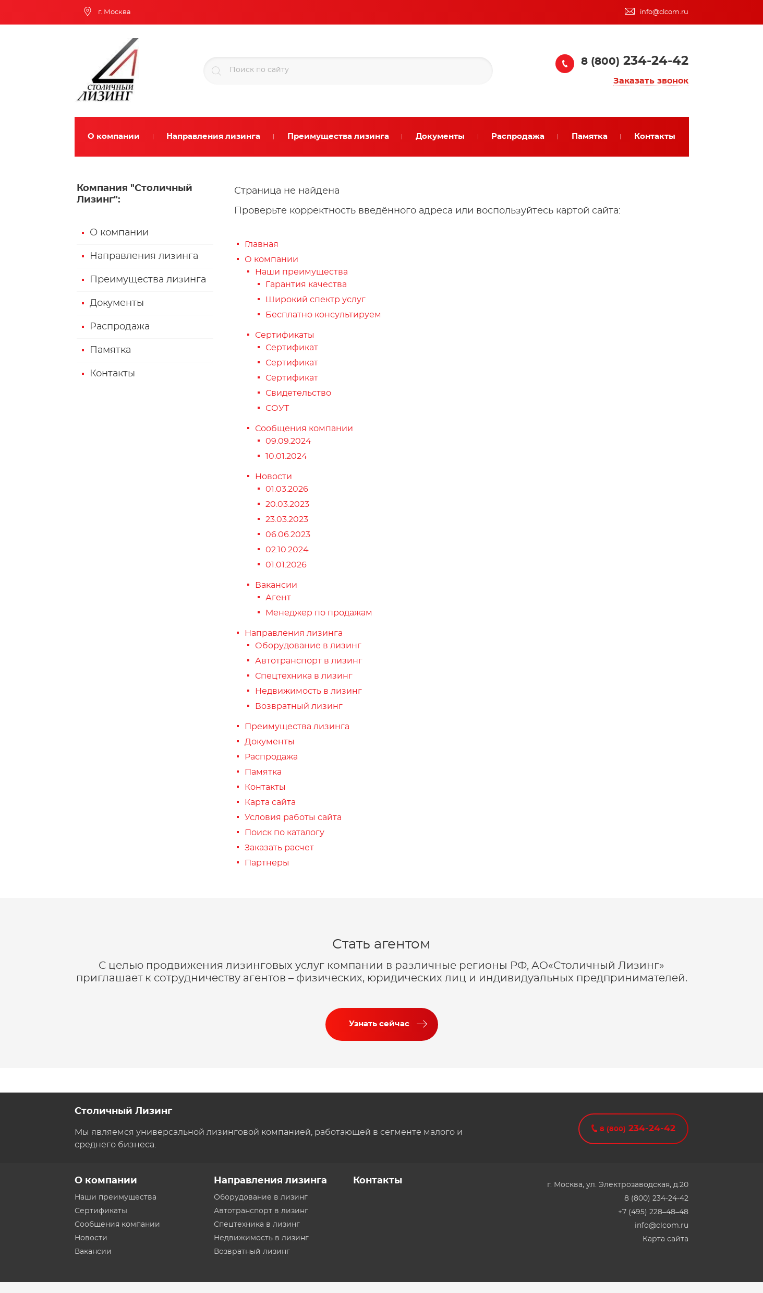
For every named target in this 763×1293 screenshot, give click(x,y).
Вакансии (276, 585)
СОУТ (277, 408)
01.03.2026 (286, 489)
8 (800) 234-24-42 (656, 1198)
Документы (117, 303)
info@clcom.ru (661, 1225)
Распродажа (120, 326)
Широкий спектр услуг (315, 299)
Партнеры (267, 863)
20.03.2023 (287, 504)
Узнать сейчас (379, 1024)
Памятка (110, 350)
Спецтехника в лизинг (304, 676)
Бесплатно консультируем (323, 315)
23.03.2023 (286, 519)
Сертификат (291, 347)
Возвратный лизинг (299, 706)
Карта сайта (270, 802)
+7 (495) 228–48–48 (653, 1212)
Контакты (112, 373)
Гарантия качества (306, 284)
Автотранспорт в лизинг (308, 661)
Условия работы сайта (293, 817)
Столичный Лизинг (123, 1111)
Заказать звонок (650, 81)
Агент (278, 598)
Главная (261, 244)
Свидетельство (298, 393)
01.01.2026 (286, 565)
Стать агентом (381, 944)
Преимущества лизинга (148, 279)
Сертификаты (284, 335)
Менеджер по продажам (318, 613)
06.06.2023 (287, 534)
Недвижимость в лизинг (308, 691)
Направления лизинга (144, 256)
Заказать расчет (279, 848)
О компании (119, 233)
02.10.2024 (287, 549)
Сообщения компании (304, 428)
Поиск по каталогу (284, 832)
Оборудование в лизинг (308, 646)
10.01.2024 (286, 456)
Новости (273, 476)
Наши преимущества (301, 272)
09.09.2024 (288, 441)
